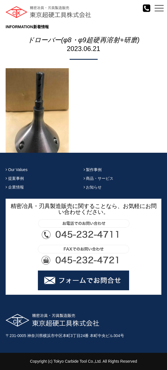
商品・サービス (99, 178)
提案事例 (15, 178)
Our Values (17, 169)
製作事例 (93, 169)
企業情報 (15, 187)
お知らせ (93, 187)
